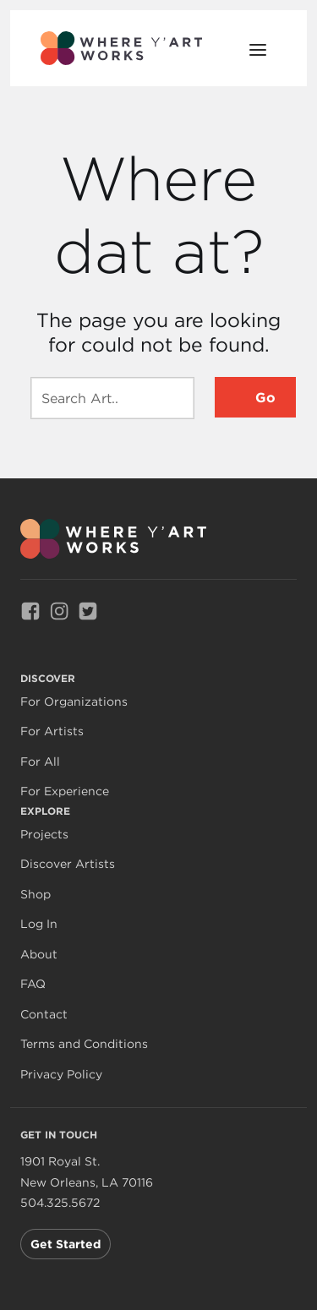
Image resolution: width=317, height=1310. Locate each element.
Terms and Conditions (84, 1044)
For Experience (64, 791)
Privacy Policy (61, 1074)
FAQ (33, 984)
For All (40, 762)
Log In (38, 924)
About (38, 954)
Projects (44, 834)
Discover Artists (67, 864)
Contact (44, 1014)
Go (265, 397)
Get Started (65, 1244)
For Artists (52, 731)
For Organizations (74, 702)
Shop (35, 894)
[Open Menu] (258, 48)
